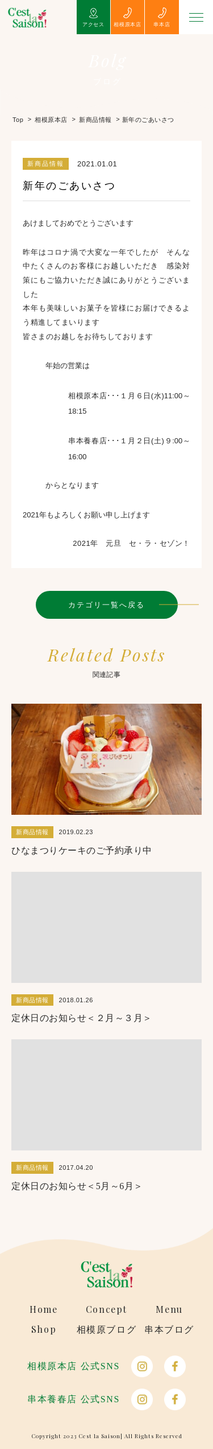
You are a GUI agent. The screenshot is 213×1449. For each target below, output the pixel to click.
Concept (106, 1309)
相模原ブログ (107, 1329)
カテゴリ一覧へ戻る (106, 605)
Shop (43, 1329)
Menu (169, 1309)
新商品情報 (45, 163)
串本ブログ (169, 1329)
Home (43, 1309)
